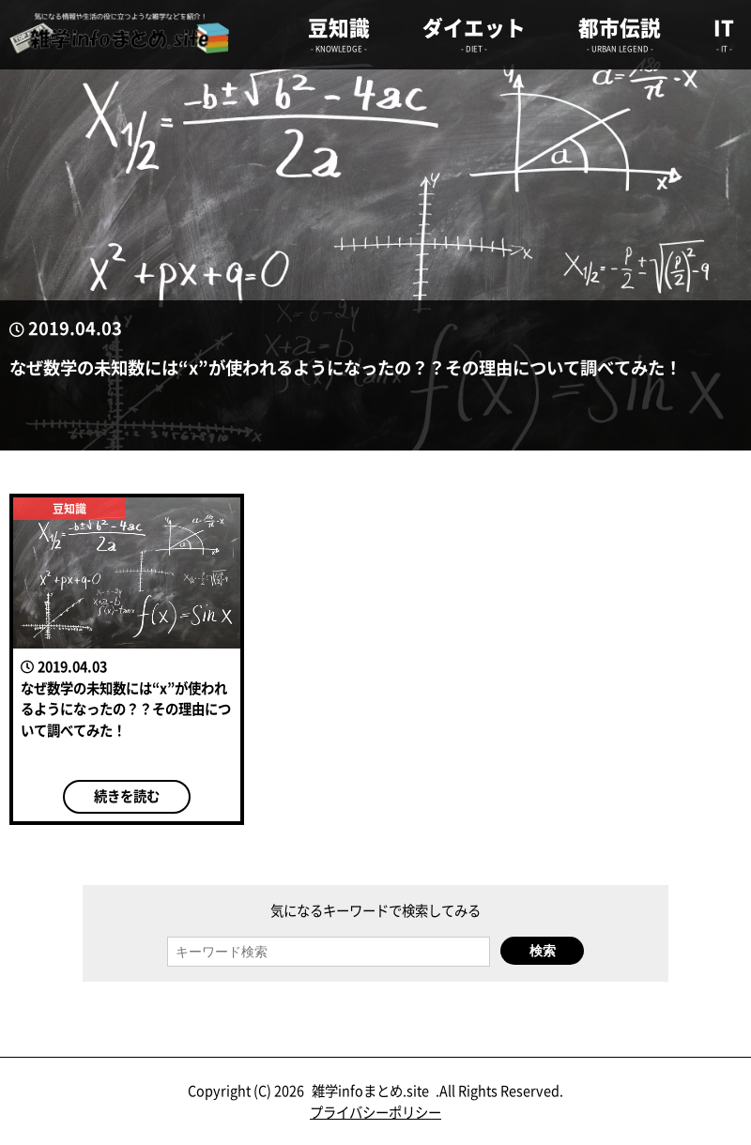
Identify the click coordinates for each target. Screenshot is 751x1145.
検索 (542, 950)
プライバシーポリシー (375, 1112)
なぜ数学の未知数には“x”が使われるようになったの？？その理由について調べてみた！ (345, 367)
